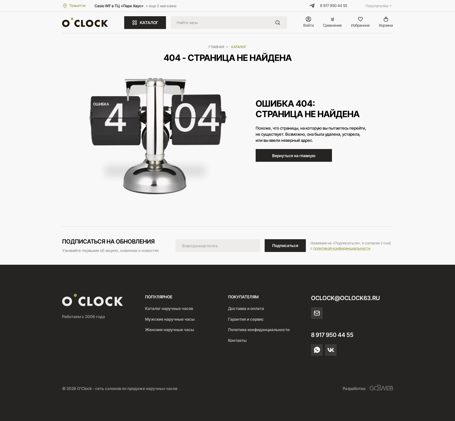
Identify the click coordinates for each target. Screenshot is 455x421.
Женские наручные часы (169, 329)
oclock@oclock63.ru (345, 298)
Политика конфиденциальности (259, 329)
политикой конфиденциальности (341, 248)
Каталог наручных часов (169, 308)
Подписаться (285, 245)
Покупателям (379, 5)
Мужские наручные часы (170, 319)
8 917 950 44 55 (333, 5)
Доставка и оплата (246, 308)
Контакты (237, 340)
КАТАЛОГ (145, 23)
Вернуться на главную (293, 155)
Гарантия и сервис (246, 319)
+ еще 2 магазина (161, 5)
